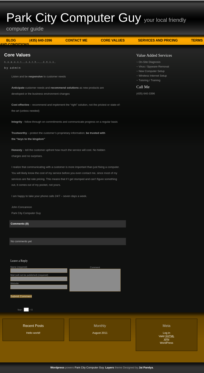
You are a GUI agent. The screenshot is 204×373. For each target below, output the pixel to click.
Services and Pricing (158, 40)
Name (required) (18, 267)
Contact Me (76, 40)
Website (14, 283)
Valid (166, 336)
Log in (166, 332)
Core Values (112, 40)
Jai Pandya (146, 367)
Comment (95, 267)
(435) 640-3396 (40, 40)
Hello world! (33, 332)
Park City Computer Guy (73, 17)
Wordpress (57, 367)
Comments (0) (20, 223)
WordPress (166, 342)
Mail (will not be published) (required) (29, 275)
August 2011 (99, 332)
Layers (109, 367)
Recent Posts (33, 326)
